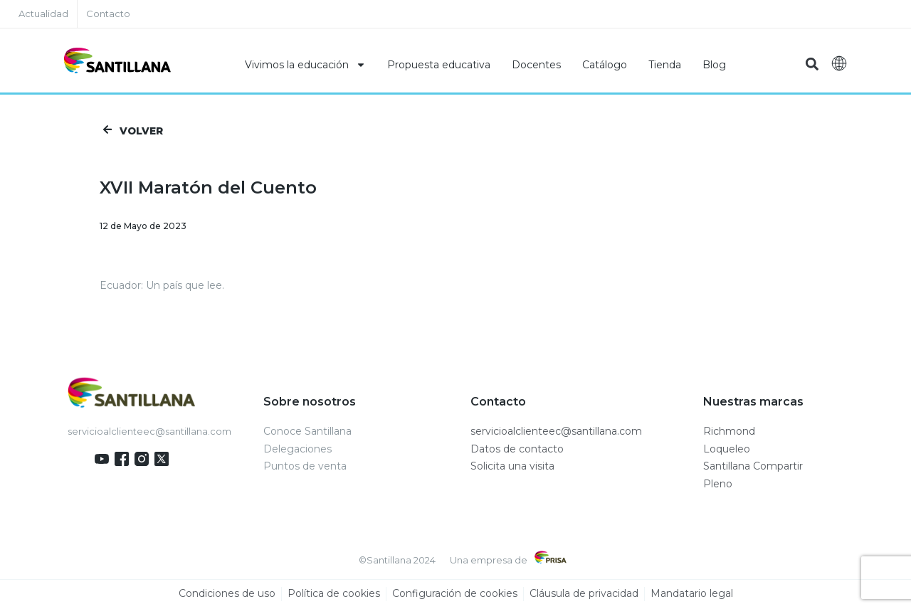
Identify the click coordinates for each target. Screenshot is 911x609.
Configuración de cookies (454, 594)
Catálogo (604, 64)
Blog (714, 64)
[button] (812, 64)
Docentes (536, 64)
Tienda (664, 64)
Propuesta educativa (438, 64)
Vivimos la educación (305, 65)
